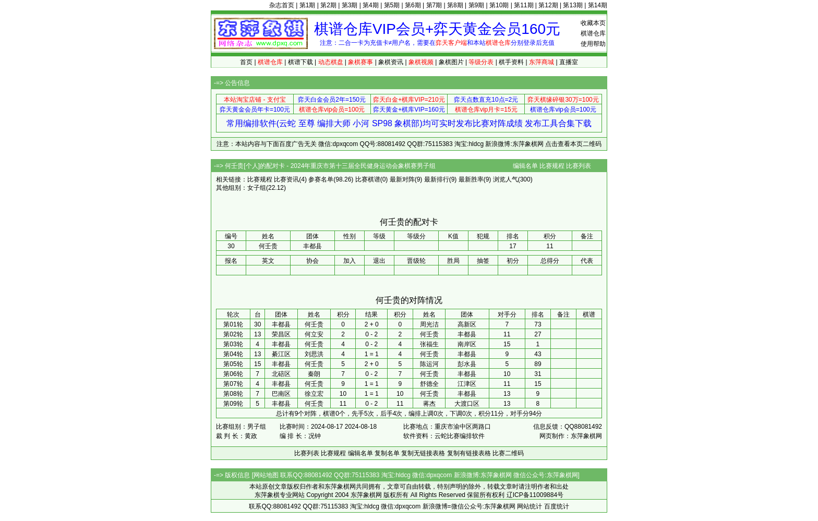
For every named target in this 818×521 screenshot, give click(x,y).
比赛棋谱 (367, 179)
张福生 (429, 344)
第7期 (434, 5)
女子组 (256, 187)
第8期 (455, 5)
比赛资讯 (286, 179)
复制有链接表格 (469, 453)
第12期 (548, 5)
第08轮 (233, 393)
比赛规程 (551, 165)
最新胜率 (471, 179)
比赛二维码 (508, 453)
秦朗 (314, 374)
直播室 (568, 62)
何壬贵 (314, 324)
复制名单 (387, 453)
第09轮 (233, 403)
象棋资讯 (390, 62)
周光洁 (429, 324)
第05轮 (233, 364)
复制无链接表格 (423, 453)
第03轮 (233, 344)
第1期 (307, 5)
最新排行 (436, 179)
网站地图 (266, 475)
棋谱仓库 (593, 33)
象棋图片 (451, 62)
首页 (246, 62)
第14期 (597, 5)
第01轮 (233, 324)
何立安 (314, 334)
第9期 (476, 5)
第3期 (350, 5)
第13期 (572, 5)
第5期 (392, 5)
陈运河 (429, 364)
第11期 (523, 5)
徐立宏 (314, 393)
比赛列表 (578, 165)
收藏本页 (593, 23)
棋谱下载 (300, 62)
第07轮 (233, 383)
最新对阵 (402, 179)
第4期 (371, 5)
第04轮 (233, 354)
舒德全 (429, 383)
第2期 (328, 5)
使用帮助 (593, 43)
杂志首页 (281, 5)
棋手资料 (511, 62)
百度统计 (556, 506)
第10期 (499, 5)
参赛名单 (320, 179)
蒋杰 (429, 403)
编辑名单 (525, 165)
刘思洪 (314, 354)
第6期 (413, 5)
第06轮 (233, 374)
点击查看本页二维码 (573, 144)
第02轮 (233, 334)
